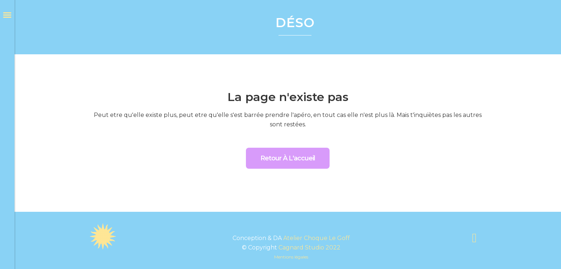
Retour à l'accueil (287, 158)
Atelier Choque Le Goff (316, 238)
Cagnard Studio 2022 (309, 247)
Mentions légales (291, 257)
